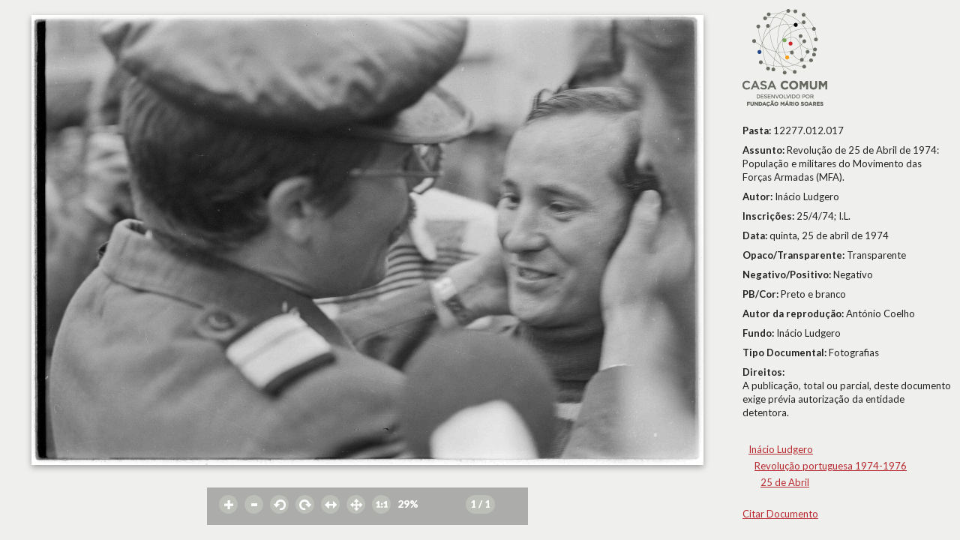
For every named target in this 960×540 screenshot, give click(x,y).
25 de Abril (784, 482)
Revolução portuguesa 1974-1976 (830, 466)
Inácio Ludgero (780, 449)
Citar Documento (780, 514)
